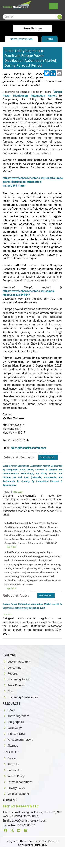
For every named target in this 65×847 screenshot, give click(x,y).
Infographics (13, 722)
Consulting (12, 667)
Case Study (12, 728)
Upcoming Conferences (20, 697)
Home (50, 39)
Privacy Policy (14, 788)
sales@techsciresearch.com (29, 820)
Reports (10, 673)
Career (9, 758)
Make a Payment (16, 794)
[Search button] (59, 17)
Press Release (14, 685)
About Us (11, 764)
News (9, 710)
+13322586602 (25, 825)
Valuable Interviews (18, 739)
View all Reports (47, 457)
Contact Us (12, 770)
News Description (21, 39)
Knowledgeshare (16, 716)
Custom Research (16, 662)
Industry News (14, 734)
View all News (45, 595)
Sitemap (10, 745)
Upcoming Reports (17, 679)
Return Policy (14, 776)
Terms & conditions (17, 782)
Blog (8, 691)
